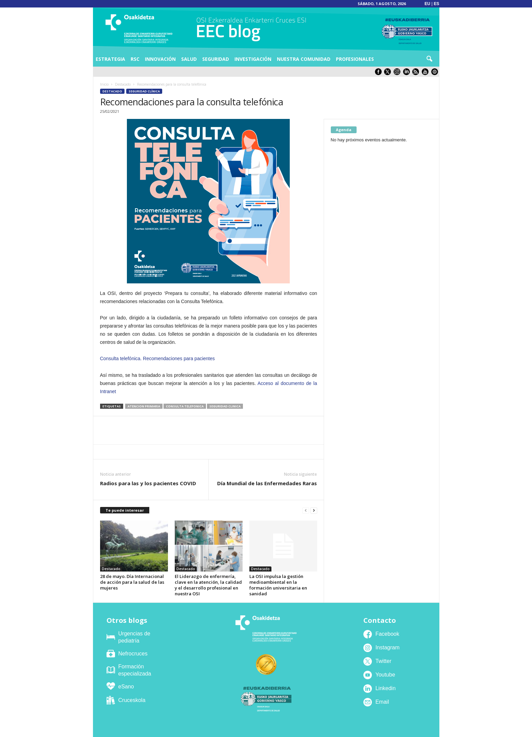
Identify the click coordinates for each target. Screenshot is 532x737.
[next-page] (313, 510)
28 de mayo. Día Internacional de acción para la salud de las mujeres (132, 582)
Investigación (252, 59)
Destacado (123, 84)
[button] (429, 59)
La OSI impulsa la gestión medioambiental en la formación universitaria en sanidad (278, 585)
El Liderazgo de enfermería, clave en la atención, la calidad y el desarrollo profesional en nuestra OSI (208, 585)
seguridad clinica (225, 406)
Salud (189, 59)
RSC (135, 59)
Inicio (104, 84)
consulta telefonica (185, 406)
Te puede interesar (125, 510)
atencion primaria (144, 406)
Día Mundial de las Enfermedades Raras (267, 483)
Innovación (160, 59)
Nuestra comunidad (303, 59)
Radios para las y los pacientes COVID (148, 483)
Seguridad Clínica (144, 91)
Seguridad (215, 59)
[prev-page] (305, 510)
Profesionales (355, 59)
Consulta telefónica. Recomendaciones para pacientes (157, 358)
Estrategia (110, 59)
